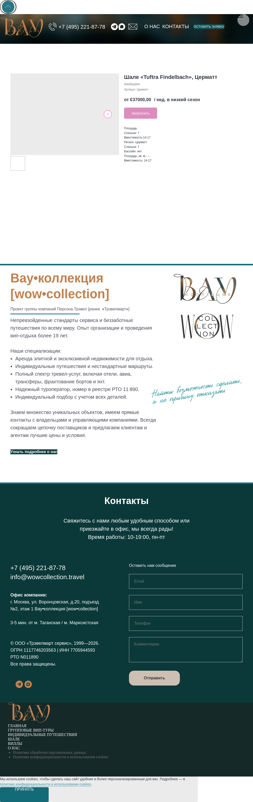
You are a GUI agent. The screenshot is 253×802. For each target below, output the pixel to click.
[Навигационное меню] (240, 16)
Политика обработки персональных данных (49, 752)
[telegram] (19, 687)
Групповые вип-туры (31, 730)
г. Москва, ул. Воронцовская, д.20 (44, 601)
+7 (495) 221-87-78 (82, 27)
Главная (17, 726)
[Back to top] (8, 7)
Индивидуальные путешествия (42, 735)
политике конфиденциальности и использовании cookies (45, 784)
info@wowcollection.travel (47, 577)
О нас (152, 26)
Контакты (175, 26)
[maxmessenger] (28, 687)
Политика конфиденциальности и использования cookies (60, 757)
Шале (14, 739)
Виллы (15, 743)
